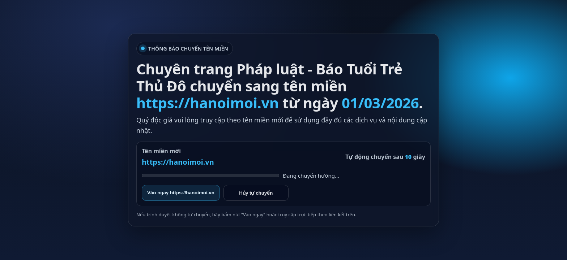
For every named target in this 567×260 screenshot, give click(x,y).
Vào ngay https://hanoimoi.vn (180, 192)
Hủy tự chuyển (256, 193)
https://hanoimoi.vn (178, 162)
